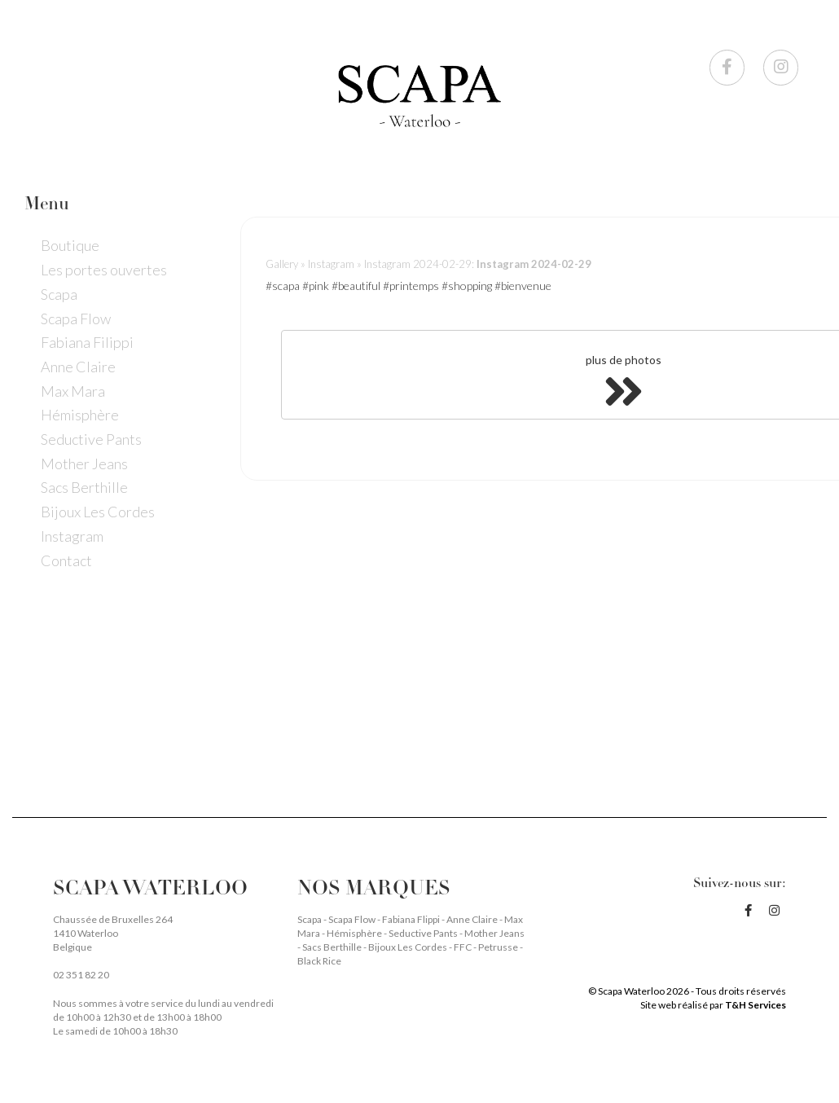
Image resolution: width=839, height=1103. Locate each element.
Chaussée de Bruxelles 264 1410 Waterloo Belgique (113, 933)
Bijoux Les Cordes (98, 512)
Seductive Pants (91, 439)
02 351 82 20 (81, 975)
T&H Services (755, 1005)
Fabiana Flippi (411, 919)
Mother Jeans (84, 463)
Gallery (282, 263)
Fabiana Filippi (87, 342)
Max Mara (73, 391)
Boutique (70, 245)
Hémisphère (80, 415)
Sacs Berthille (84, 487)
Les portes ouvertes (104, 270)
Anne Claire (78, 367)
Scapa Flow (76, 318)
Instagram (72, 536)
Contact (66, 560)
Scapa (59, 294)
